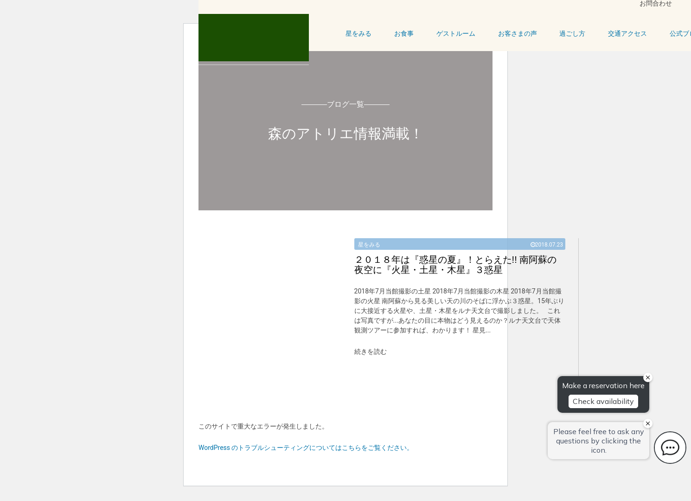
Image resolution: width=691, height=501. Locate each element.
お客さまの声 (517, 33)
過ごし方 (572, 33)
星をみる (358, 33)
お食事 (404, 33)
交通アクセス (627, 33)
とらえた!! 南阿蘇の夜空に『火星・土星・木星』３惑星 (455, 264)
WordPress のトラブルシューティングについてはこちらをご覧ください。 (306, 447)
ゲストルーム (455, 33)
